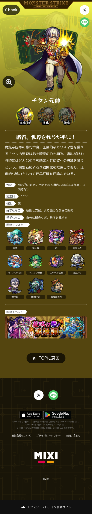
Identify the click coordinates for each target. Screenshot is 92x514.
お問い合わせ (73, 435)
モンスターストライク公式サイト (49, 507)
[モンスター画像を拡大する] (9, 82)
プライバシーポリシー (48, 435)
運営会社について (21, 435)
